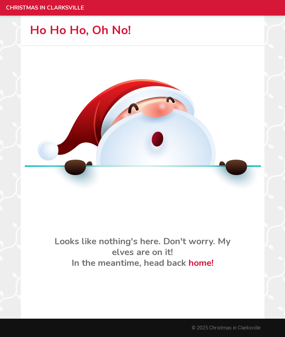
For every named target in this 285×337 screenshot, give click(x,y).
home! (201, 263)
